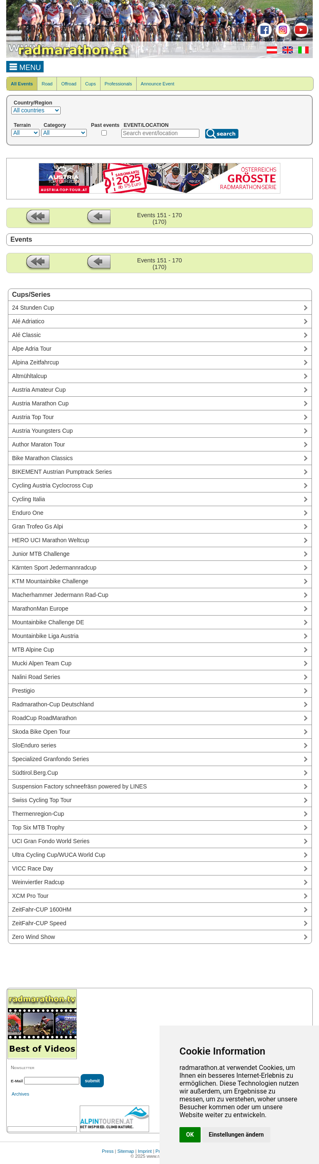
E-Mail (17, 1081)
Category (55, 125)
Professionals (118, 83)
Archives (20, 1093)
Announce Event (157, 83)
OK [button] (190, 1134)
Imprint (145, 1151)
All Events (22, 83)
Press (107, 1151)
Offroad (68, 83)
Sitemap (125, 1151)
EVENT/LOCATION (146, 125)
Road (47, 83)
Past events (105, 125)
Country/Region (33, 103)
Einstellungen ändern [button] (236, 1134)
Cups (90, 83)
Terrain (22, 125)
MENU (25, 66)
